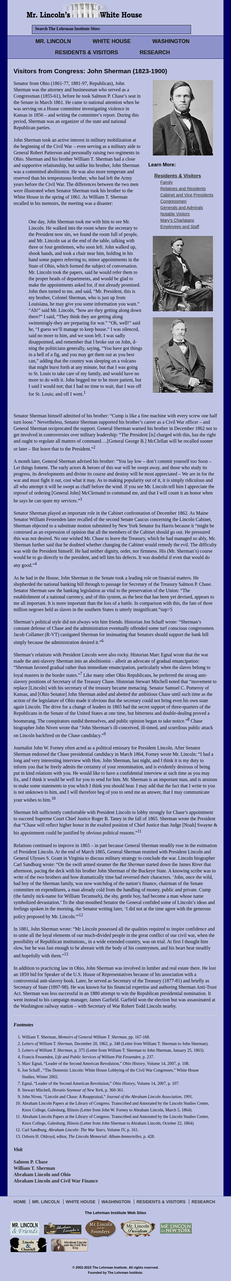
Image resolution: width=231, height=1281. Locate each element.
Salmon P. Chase (31, 1161)
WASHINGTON (171, 41)
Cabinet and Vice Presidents (186, 195)
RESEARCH (155, 52)
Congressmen (173, 201)
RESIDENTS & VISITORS (86, 52)
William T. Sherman (34, 1168)
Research (203, 1201)
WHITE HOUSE (112, 41)
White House (81, 1201)
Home (20, 1201)
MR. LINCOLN (53, 41)
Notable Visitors (175, 214)
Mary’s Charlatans (177, 220)
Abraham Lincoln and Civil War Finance (56, 1180)
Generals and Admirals (181, 207)
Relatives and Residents (183, 188)
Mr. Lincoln (46, 1201)
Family (166, 182)
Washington (115, 1201)
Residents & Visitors (177, 175)
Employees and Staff (179, 226)
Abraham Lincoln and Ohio (42, 1174)
